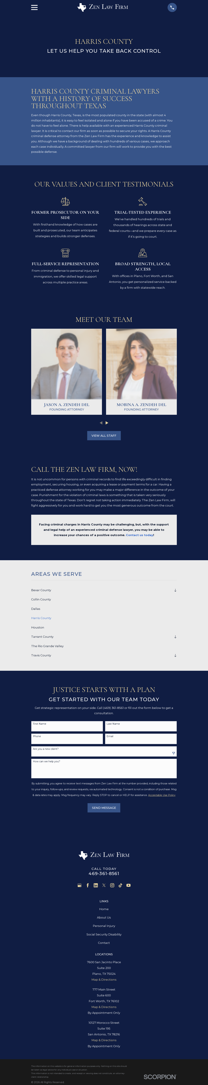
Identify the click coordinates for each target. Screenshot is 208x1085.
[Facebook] (88, 885)
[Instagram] (112, 885)
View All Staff (103, 435)
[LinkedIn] (96, 885)
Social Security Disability (104, 934)
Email (110, 736)
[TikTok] (120, 885)
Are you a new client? (46, 749)
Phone (37, 736)
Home (104, 909)
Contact (104, 943)
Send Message (104, 808)
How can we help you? (46, 761)
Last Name (113, 723)
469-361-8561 (104, 873)
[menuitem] (101, 590)
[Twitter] (104, 885)
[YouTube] (128, 885)
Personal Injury (104, 926)
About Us (104, 917)
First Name (39, 723)
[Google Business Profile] (79, 885)
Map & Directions (104, 979)
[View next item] (107, 423)
